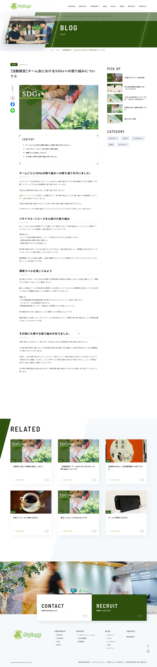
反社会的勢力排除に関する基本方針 (136, 662)
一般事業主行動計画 (83, 662)
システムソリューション (86, 635)
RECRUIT (131, 6)
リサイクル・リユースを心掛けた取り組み (42, 149)
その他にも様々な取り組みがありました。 (42, 156)
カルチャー (113, 138)
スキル (125, 138)
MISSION (71, 6)
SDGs (105, 6)
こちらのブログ (29, 195)
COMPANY (94, 6)
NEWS (122, 6)
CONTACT (143, 6)
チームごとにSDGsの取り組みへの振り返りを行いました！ (48, 145)
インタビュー (138, 138)
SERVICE (82, 6)
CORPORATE (60, 631)
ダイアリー (123, 144)
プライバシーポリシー (98, 662)
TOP (50, 50)
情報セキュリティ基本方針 (115, 662)
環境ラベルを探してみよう (36, 153)
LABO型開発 (82, 638)
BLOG (113, 6)
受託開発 (81, 641)
